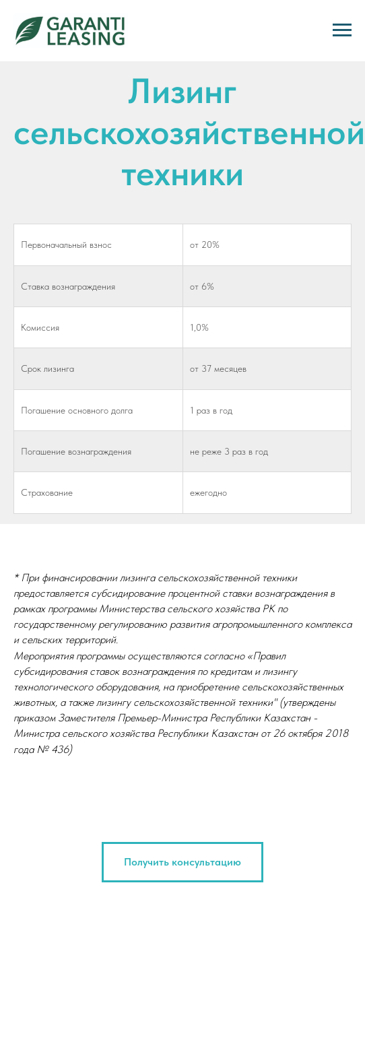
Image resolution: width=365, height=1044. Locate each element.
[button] (182, 862)
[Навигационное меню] (342, 30)
